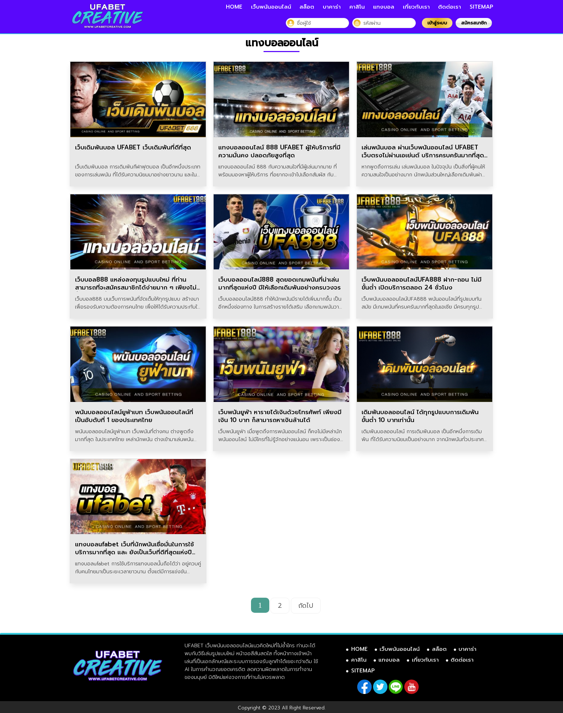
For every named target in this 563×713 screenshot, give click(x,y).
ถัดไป (305, 606)
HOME (234, 7)
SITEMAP (481, 7)
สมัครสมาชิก (474, 22)
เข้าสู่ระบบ (437, 22)
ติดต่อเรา (449, 7)
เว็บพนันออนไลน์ (271, 7)
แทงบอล (383, 7)
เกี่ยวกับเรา (416, 7)
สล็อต (306, 7)
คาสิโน (357, 7)
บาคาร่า (332, 7)
